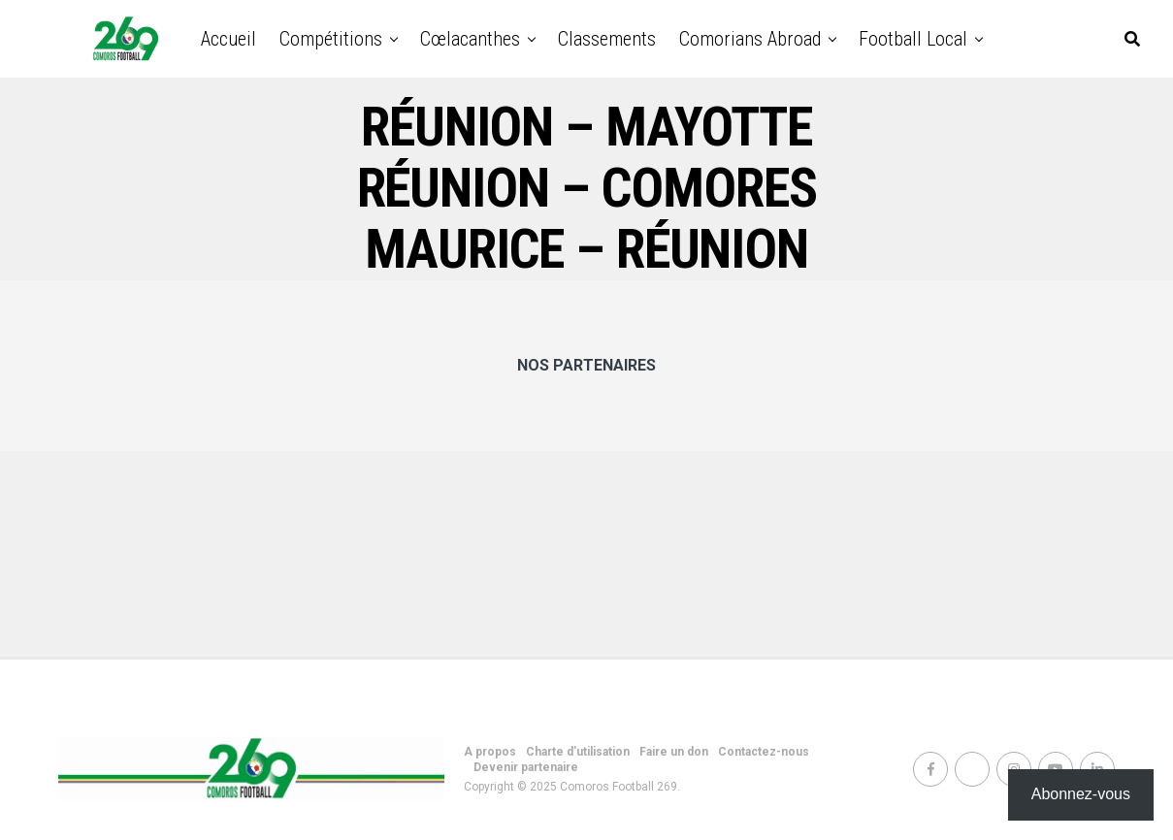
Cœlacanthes (470, 38)
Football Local (913, 38)
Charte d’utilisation (578, 752)
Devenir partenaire (525, 767)
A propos (490, 752)
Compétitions (330, 38)
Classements (607, 38)
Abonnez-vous (1080, 794)
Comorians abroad (750, 38)
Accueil (228, 38)
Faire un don (673, 752)
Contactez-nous (763, 752)
